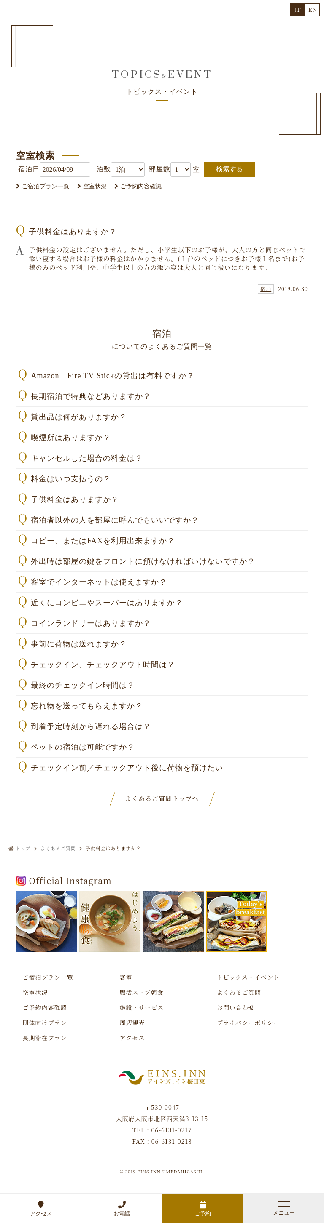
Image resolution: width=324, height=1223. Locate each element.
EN (312, 9)
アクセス (40, 1208)
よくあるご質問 (58, 848)
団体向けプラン (44, 1022)
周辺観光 (132, 1022)
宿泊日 (29, 169)
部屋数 (159, 169)
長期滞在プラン (44, 1037)
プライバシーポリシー (248, 1022)
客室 (126, 977)
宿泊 (265, 288)
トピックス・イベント (248, 977)
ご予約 (202, 1208)
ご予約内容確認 (141, 186)
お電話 (121, 1208)
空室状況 (95, 186)
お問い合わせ (236, 1007)
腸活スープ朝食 (142, 992)
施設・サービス (142, 1007)
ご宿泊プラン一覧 (45, 186)
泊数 (104, 169)
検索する (229, 169)
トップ (23, 848)
